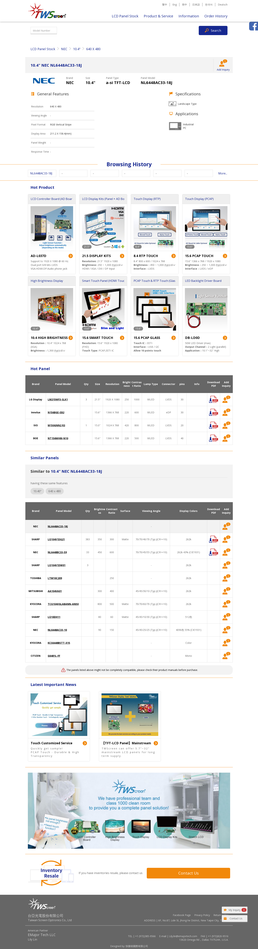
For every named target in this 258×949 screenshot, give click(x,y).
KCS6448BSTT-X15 (59, 642)
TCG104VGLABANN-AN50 (63, 604)
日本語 (196, 4)
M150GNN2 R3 (56, 425)
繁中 (164, 4)
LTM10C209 (55, 578)
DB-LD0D (192, 338)
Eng (174, 4)
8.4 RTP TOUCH (146, 256)
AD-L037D (38, 256)
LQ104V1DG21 (56, 539)
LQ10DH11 (54, 617)
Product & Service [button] (158, 16)
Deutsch (222, 4)
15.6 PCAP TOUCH (199, 256)
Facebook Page (182, 915)
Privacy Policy (202, 915)
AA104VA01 (55, 591)
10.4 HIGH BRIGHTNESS (49, 338)
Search (216, 30)
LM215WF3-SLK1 (58, 399)
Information (189, 16)
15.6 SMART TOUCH (97, 338)
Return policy (220, 915)
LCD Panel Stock (125, 16)
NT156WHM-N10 (58, 438)
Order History (215, 16)
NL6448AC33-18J (58, 526)
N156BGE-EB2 (56, 412)
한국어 (209, 4)
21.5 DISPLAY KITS (96, 256)
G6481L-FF (54, 655)
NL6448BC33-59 (57, 552)
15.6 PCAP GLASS (147, 338)
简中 (184, 4)
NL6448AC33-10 (57, 630)
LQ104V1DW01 (56, 565)
